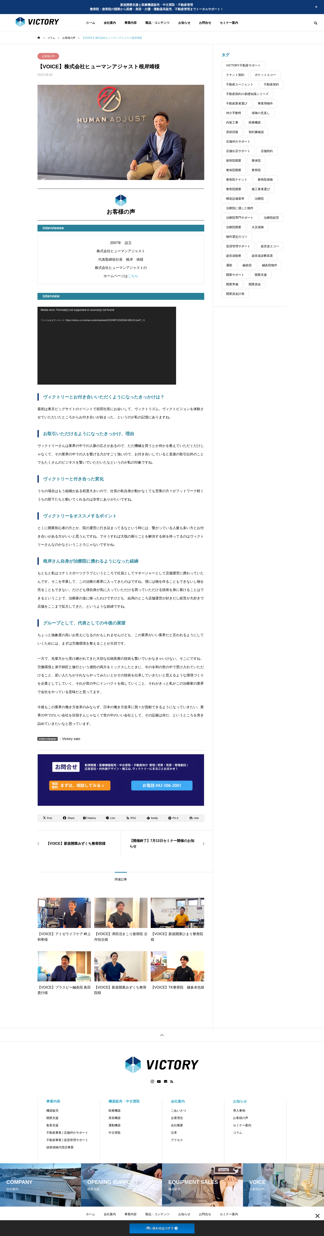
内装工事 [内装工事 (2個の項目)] (232, 122)
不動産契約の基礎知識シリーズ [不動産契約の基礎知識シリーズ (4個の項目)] (247, 94)
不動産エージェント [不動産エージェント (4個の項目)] (239, 84)
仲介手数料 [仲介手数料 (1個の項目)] (233, 113)
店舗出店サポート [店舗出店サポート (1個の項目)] (238, 151)
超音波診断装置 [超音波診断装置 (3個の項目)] (262, 255)
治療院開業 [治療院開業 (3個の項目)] (233, 227)
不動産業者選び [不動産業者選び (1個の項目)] (236, 103)
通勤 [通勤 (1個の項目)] (229, 265)
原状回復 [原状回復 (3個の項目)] (232, 132)
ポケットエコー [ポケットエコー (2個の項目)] (265, 75)
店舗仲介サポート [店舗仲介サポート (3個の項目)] (238, 141)
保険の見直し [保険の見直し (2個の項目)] (261, 113)
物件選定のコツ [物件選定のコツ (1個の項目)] (236, 236)
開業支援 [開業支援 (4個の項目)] (261, 274)
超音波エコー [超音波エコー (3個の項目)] (270, 246)
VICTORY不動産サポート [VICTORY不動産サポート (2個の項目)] (243, 65)
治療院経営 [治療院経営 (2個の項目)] (271, 217)
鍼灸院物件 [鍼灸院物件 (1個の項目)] (269, 265)
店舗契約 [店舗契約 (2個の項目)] (267, 151)
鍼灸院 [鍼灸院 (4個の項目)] (247, 265)
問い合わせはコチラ (162, 1228)
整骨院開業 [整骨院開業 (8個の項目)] (233, 189)
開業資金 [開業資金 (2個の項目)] (255, 284)
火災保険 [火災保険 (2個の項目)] (258, 227)
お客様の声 (48, 56)
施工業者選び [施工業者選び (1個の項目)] (261, 189)
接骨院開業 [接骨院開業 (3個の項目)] (233, 160)
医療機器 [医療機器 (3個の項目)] (255, 122)
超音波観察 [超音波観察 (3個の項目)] (233, 255)
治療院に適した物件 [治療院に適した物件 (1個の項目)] (239, 208)
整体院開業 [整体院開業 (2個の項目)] (233, 170)
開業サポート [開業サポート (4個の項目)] (235, 274)
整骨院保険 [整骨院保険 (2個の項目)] (265, 179)
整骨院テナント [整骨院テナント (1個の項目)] (236, 179)
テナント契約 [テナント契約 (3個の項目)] (235, 75)
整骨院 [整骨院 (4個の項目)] (256, 170)
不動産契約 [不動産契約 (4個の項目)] (271, 84)
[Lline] (110, 818)
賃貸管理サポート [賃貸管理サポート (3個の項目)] (238, 246)
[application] (106, 346)
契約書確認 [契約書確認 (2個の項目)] (256, 132)
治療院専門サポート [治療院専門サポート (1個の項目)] (239, 217)
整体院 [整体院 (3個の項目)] (256, 160)
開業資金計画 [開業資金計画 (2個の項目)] (235, 293)
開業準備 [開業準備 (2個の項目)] (232, 284)
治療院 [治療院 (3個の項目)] (259, 198)
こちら (133, 276)
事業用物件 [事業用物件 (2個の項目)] (265, 103)
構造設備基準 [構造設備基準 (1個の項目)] (235, 198)
